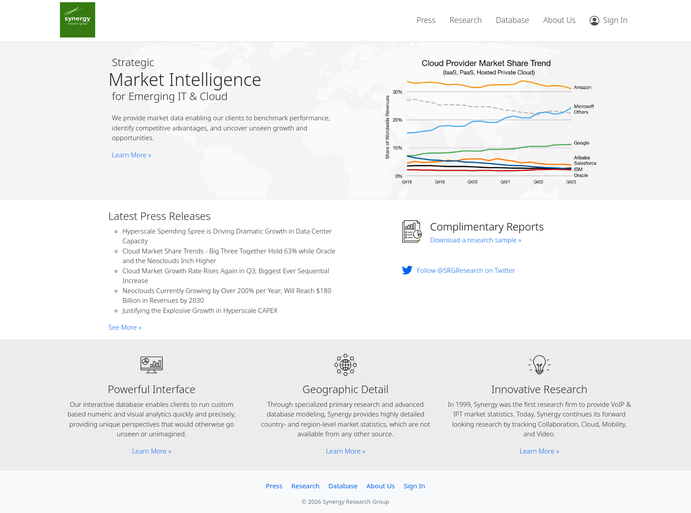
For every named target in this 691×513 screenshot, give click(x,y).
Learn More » (131, 154)
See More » (124, 327)
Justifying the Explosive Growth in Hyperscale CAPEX (200, 310)
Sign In (414, 485)
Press (425, 20)
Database (512, 20)
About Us (559, 20)
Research (466, 20)
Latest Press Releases (159, 215)
